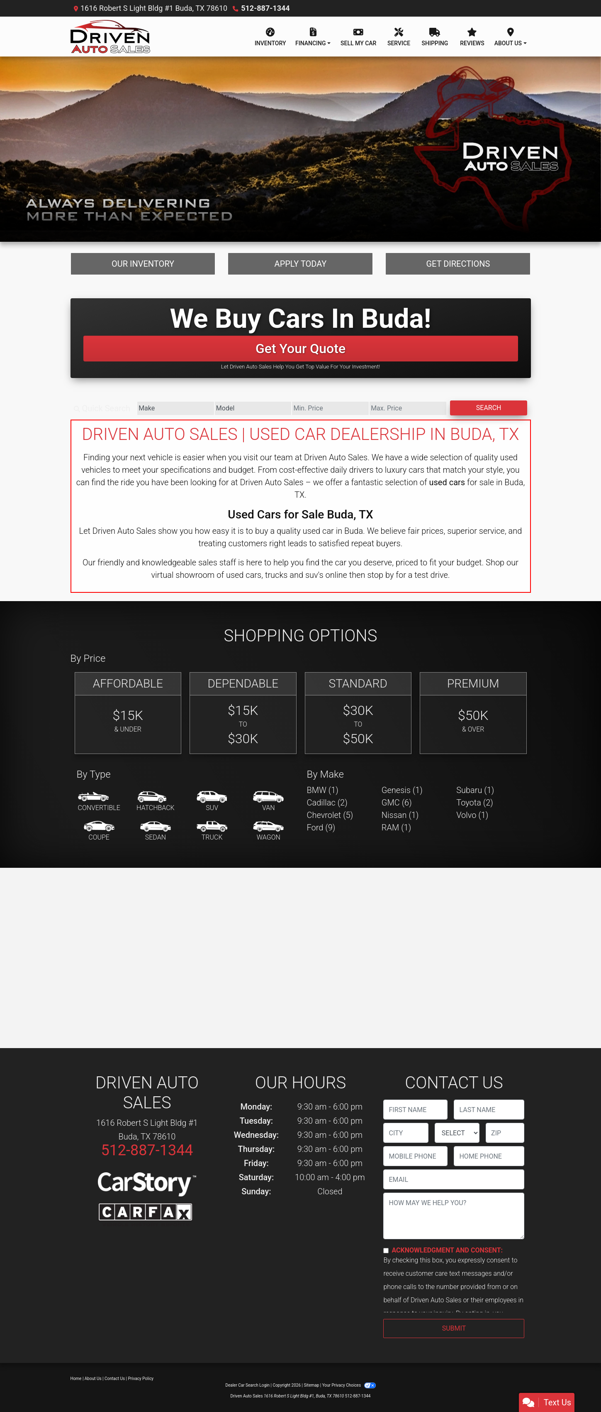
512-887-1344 (265, 8)
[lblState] (457, 1133)
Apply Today (301, 264)
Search (488, 408)
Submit (454, 1328)
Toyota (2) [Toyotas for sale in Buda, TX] (474, 803)
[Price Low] (330, 408)
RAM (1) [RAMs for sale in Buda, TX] (396, 827)
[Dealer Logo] (110, 36)
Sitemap (311, 1385)
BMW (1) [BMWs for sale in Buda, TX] (322, 790)
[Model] (253, 408)
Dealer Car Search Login (247, 1385)
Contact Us (115, 1378)
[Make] (175, 408)
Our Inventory (143, 264)
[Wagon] (268, 831)
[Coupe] (99, 831)
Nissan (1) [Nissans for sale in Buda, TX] (400, 815)
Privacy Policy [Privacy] (141, 1378)
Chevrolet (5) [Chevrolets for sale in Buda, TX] (330, 815)
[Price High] (408, 408)
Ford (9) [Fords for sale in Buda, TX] (321, 827)
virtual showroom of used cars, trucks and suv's (237, 575)
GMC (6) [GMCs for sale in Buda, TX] (397, 803)
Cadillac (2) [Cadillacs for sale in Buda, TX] (327, 803)
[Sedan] (155, 831)
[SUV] (212, 802)
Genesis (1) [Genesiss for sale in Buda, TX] (402, 790)
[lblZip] (505, 1133)
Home (76, 1378)
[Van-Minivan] (268, 802)
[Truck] (212, 831)
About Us (93, 1378)
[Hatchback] (155, 802)
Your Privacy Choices (349, 1385)
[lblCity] (405, 1133)
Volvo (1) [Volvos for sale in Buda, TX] (472, 815)
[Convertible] (99, 802)
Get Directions (458, 264)
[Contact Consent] (386, 1250)
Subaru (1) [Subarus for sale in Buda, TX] (475, 790)
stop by (380, 575)
